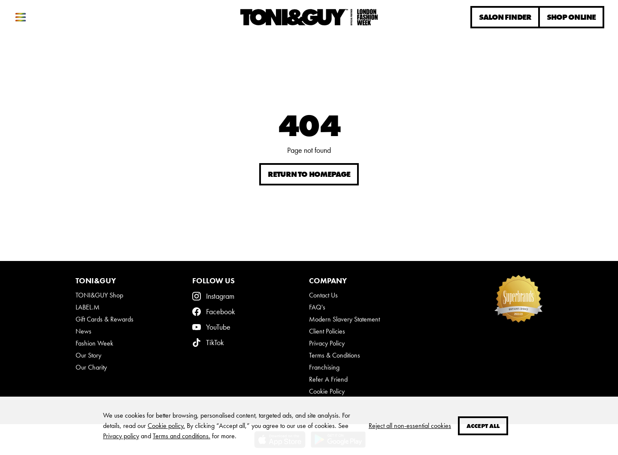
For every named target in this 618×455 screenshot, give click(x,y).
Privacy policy (121, 436)
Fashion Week (94, 343)
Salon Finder (505, 17)
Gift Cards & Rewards (104, 319)
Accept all (483, 426)
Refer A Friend (328, 379)
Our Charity (91, 367)
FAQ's (317, 307)
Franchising (324, 367)
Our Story (88, 355)
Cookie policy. (166, 426)
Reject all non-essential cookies (410, 426)
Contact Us (323, 295)
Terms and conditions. (181, 436)
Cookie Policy (327, 391)
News (83, 331)
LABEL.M (88, 307)
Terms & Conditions (334, 355)
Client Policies (327, 331)
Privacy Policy (327, 343)
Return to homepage (309, 174)
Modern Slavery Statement (344, 319)
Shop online (571, 17)
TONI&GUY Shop (99, 295)
